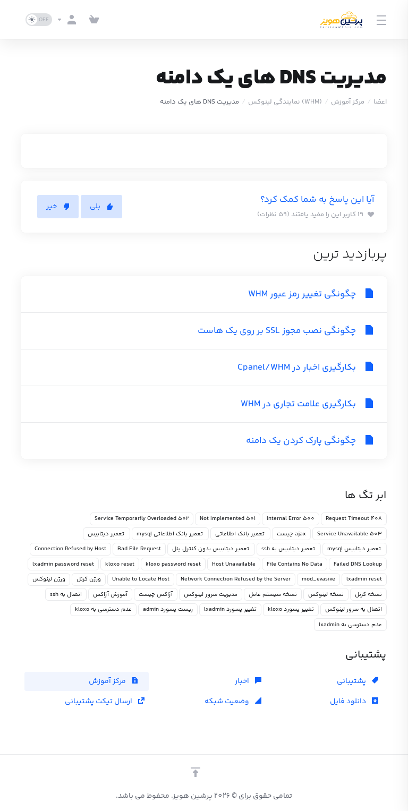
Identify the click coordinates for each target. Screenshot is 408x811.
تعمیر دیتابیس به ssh (288, 548)
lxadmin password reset (63, 564)
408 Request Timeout (354, 518)
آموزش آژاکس (110, 594)
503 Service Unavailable (349, 534)
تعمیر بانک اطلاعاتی (240, 534)
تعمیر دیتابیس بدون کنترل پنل (211, 548)
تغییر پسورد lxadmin (230, 609)
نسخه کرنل (368, 594)
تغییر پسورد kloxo (291, 609)
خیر (58, 206)
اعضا (380, 102)
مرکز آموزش (347, 102)
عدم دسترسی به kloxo (103, 609)
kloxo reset (119, 564)
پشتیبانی (357, 681)
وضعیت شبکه (233, 701)
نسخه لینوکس (326, 594)
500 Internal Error (290, 518)
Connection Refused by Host (70, 548)
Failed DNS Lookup (358, 564)
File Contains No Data (294, 564)
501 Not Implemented (228, 518)
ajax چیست (291, 534)
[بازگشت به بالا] (195, 772)
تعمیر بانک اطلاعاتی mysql (170, 534)
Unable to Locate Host (140, 579)
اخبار (248, 681)
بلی (101, 206)
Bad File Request (139, 548)
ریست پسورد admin (168, 609)
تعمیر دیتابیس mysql (354, 548)
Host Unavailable (234, 564)
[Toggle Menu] (382, 20)
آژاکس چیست (156, 594)
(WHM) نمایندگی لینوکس (285, 102)
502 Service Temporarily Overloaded (142, 518)
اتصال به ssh (66, 594)
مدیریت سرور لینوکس (210, 594)
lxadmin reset (364, 579)
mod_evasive (318, 579)
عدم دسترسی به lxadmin (350, 624)
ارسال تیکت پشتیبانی (104, 701)
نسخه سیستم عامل (273, 594)
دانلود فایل (354, 701)
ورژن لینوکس (48, 579)
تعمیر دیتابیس (106, 534)
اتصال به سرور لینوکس (353, 609)
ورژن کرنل (88, 579)
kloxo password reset (173, 564)
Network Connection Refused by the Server (236, 579)
